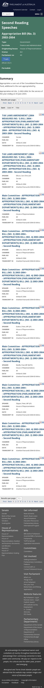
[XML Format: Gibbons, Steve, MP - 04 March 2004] (43, 230)
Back (10, 103)
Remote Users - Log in (31, 600)
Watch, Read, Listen (30, 516)
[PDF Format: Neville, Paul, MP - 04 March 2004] (40, 345)
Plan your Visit (29, 584)
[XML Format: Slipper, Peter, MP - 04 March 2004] (43, 383)
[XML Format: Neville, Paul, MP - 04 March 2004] (43, 345)
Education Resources (31, 521)
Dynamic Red (6, 518)
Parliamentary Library (31, 523)
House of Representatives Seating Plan (10, 552)
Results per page (8, 100)
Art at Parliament (29, 582)
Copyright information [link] (29, 680)
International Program (31, 525)
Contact (32, 10)
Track (5, 59)
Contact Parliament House (33, 569)
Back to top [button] (37, 687)
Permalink (6, 68)
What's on (27, 577)
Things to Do (28, 580)
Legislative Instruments (32, 543)
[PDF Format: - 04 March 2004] (40, 194)
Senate (4, 513)
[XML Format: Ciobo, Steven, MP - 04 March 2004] (43, 268)
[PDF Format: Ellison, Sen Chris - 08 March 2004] (40, 153)
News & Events (29, 513)
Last (41, 103)
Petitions (27, 564)
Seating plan (6, 523)
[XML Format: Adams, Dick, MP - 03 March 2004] (43, 457)
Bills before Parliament (32, 534)
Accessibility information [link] (10, 680)
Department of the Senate (33, 625)
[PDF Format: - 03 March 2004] (40, 422)
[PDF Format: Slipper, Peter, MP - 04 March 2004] (40, 383)
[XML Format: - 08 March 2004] (43, 114)
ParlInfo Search (29, 602)
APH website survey (31, 605)
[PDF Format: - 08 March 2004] (40, 114)
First (5, 103)
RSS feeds (27, 614)
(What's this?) (6, 63)
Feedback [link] (15, 683)
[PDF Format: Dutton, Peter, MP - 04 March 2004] (40, 307)
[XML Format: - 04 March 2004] (43, 194)
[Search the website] (8, 14)
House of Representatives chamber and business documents (11, 540)
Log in (39, 10)
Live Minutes (6, 546)
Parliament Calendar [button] (20, 10)
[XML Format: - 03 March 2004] (43, 422)
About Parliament (30, 518)
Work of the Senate (8, 516)
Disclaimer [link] (5, 683)
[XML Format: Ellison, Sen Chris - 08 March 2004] (43, 153)
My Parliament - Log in (31, 597)
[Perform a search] (4, 14)
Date (10, 107)
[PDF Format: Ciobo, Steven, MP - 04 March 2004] (40, 268)
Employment (28, 607)
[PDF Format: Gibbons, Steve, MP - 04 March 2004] (40, 230)
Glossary (27, 612)
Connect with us (29, 567)
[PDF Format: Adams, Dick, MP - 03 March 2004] (40, 457)
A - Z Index (27, 609)
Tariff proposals (29, 541)
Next (36, 103)
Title (17, 107)
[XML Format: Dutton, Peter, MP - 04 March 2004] (43, 307)
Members (5, 548)
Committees (28, 551)
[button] (38, 14)
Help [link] (22, 683)
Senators (5, 521)
